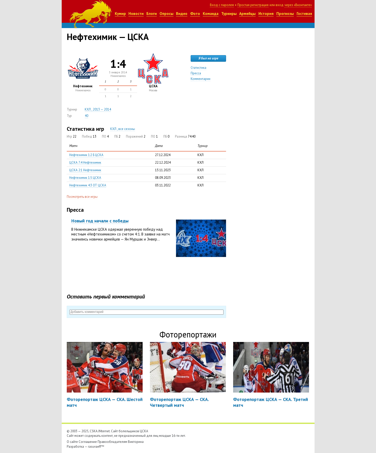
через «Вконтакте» (298, 5)
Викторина (136, 442)
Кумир (120, 13)
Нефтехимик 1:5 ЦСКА (85, 178)
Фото (195, 13)
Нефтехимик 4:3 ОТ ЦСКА (87, 185)
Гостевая (304, 13)
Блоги (151, 13)
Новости (136, 13)
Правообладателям (112, 442)
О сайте (72, 442)
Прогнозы (285, 13)
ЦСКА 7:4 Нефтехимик (85, 162)
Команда (210, 13)
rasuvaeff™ (96, 446)
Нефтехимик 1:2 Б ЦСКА (86, 155)
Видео (181, 13)
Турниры (229, 13)
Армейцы (247, 13)
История (266, 13)
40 (86, 116)
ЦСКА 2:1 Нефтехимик (85, 170)
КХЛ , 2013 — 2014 (98, 109)
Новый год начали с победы (99, 221)
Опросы (166, 13)
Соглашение (88, 442)
